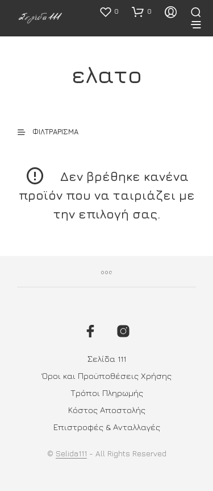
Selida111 (71, 453)
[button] (109, 11)
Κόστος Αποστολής (106, 410)
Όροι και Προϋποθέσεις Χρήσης (107, 376)
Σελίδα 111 (106, 359)
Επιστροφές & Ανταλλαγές (106, 427)
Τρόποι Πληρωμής (106, 393)
